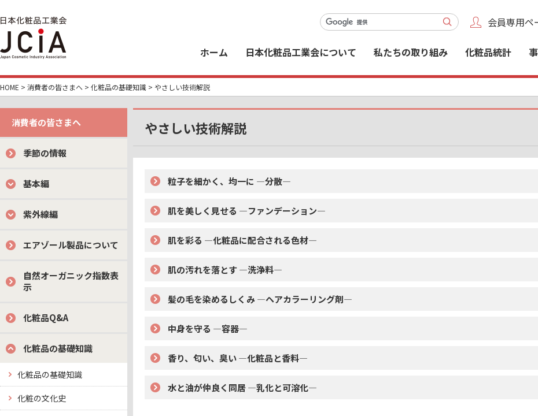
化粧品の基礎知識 (118, 87)
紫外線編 (40, 214)
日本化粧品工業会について (300, 52)
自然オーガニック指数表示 (71, 281)
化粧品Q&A (45, 317)
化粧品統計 (488, 52)
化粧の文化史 (41, 398)
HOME (9, 87)
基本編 (36, 183)
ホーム (214, 52)
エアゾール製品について (71, 245)
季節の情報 (45, 153)
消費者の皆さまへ (55, 87)
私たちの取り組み (411, 52)
